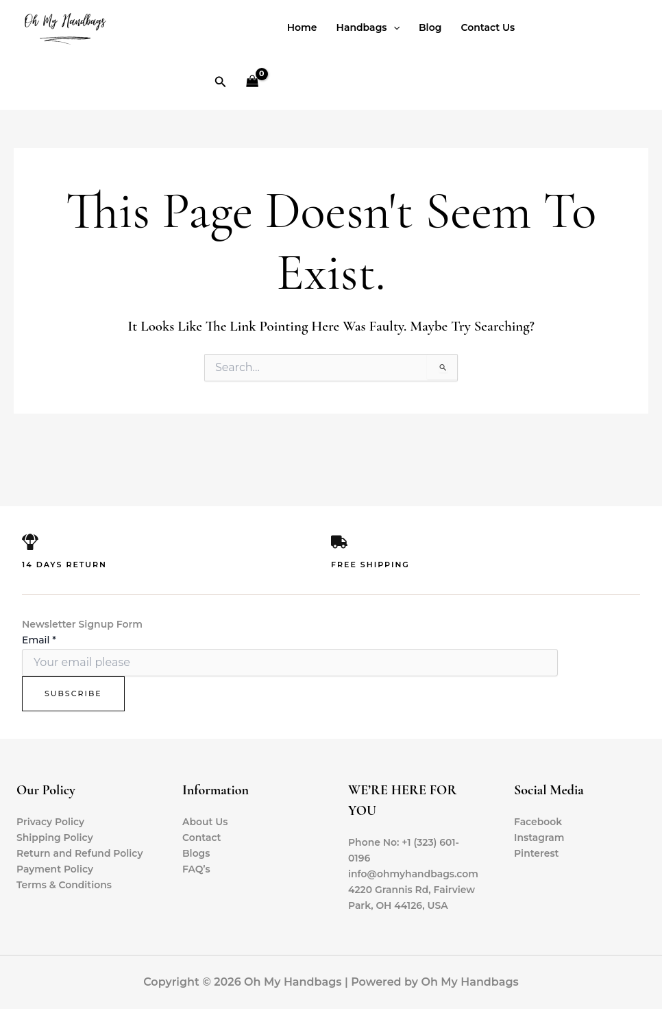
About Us (205, 822)
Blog (430, 27)
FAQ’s (196, 869)
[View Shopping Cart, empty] (252, 82)
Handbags (368, 27)
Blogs (196, 853)
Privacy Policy (50, 822)
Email (39, 640)
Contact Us (488, 27)
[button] (220, 82)
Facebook (538, 822)
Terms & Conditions (64, 885)
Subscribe (73, 693)
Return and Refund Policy (79, 853)
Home (302, 27)
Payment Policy (55, 869)
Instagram (539, 837)
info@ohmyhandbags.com (413, 874)
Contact (201, 837)
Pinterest (536, 853)
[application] (393, 27)
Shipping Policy (54, 837)
